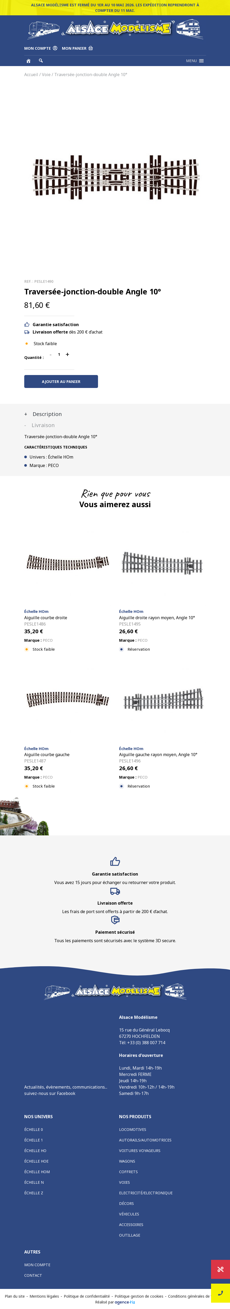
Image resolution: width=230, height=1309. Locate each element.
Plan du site (15, 1296)
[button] (191, 60)
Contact (33, 1275)
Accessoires (131, 1224)
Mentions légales (44, 1296)
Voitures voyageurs (139, 1150)
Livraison (42, 425)
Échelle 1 (33, 1140)
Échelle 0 (33, 1129)
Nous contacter (220, 1293)
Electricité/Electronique (146, 1192)
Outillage (129, 1235)
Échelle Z (33, 1192)
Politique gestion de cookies (139, 1296)
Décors (126, 1203)
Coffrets (128, 1171)
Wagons (127, 1161)
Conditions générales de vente (194, 1296)
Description (46, 414)
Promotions (221, 1269)
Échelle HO (35, 1150)
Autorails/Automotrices (145, 1140)
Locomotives (132, 1129)
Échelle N (34, 1182)
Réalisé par (115, 1302)
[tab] (115, 414)
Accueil (31, 74)
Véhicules (129, 1214)
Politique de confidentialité (87, 1296)
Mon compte (37, 1264)
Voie (46, 74)
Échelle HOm (37, 1171)
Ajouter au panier (61, 381)
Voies (124, 1182)
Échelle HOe (36, 1161)
